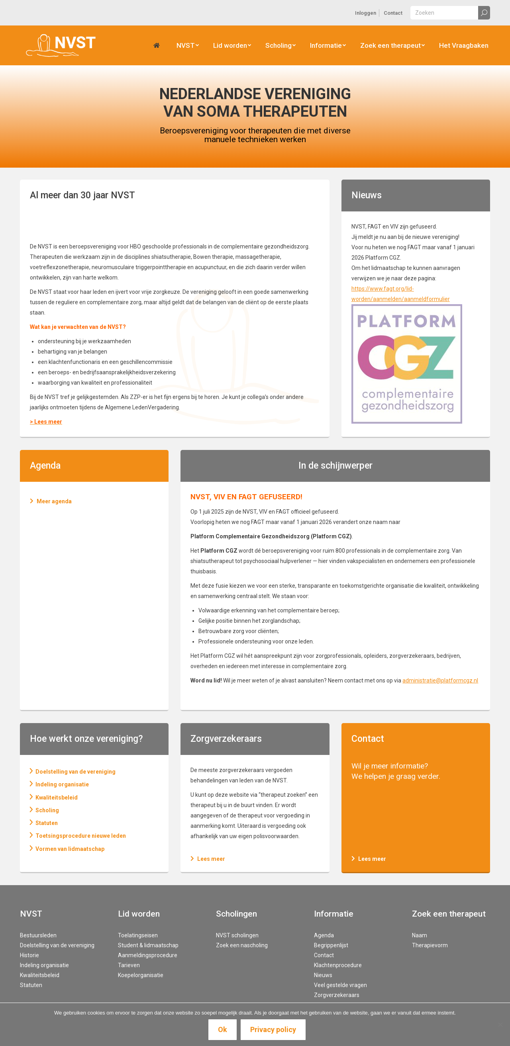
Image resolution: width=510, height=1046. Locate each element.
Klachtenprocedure (338, 965)
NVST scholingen (237, 935)
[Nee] (500, 1024)
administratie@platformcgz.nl (440, 680)
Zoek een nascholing (242, 945)
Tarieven (129, 965)
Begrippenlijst (331, 945)
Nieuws (323, 975)
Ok (222, 1029)
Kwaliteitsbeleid (39, 975)
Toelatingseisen (138, 935)
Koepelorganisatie (140, 975)
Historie (29, 955)
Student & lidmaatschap (148, 945)
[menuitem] (365, 13)
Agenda (324, 935)
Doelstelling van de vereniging (57, 945)
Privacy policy (273, 1029)
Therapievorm (430, 945)
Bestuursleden (38, 935)
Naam (419, 935)
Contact (367, 738)
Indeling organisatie (44, 965)
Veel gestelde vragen (340, 985)
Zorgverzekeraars (336, 995)
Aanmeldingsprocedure (147, 955)
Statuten (31, 985)
